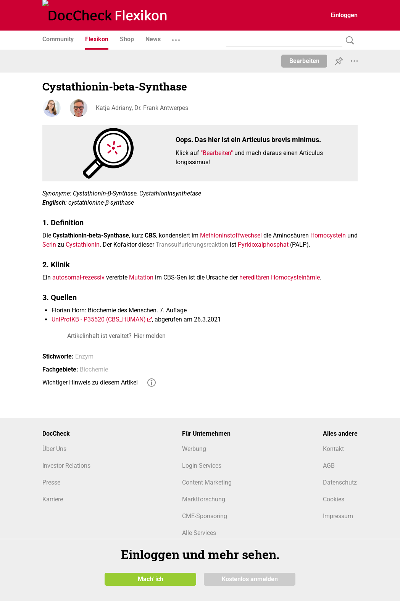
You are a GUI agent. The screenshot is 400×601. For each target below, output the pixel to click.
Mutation (141, 277)
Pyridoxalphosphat (263, 244)
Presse (51, 482)
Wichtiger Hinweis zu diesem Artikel (90, 382)
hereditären (254, 277)
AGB (329, 465)
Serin (49, 244)
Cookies (333, 499)
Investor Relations (66, 465)
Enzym (84, 356)
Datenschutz (340, 482)
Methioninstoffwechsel (231, 235)
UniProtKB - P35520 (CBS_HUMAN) (99, 319)
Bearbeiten (304, 61)
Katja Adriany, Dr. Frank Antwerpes (142, 107)
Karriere (52, 499)
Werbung (194, 448)
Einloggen (344, 15)
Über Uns (54, 448)
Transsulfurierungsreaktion (192, 244)
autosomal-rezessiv (78, 277)
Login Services (201, 465)
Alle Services (199, 532)
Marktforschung (203, 499)
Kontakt (333, 448)
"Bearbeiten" (217, 153)
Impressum (338, 516)
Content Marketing (207, 482)
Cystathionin (83, 244)
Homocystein (328, 235)
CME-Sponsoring (204, 516)
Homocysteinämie (295, 277)
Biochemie (94, 369)
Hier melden (150, 335)
